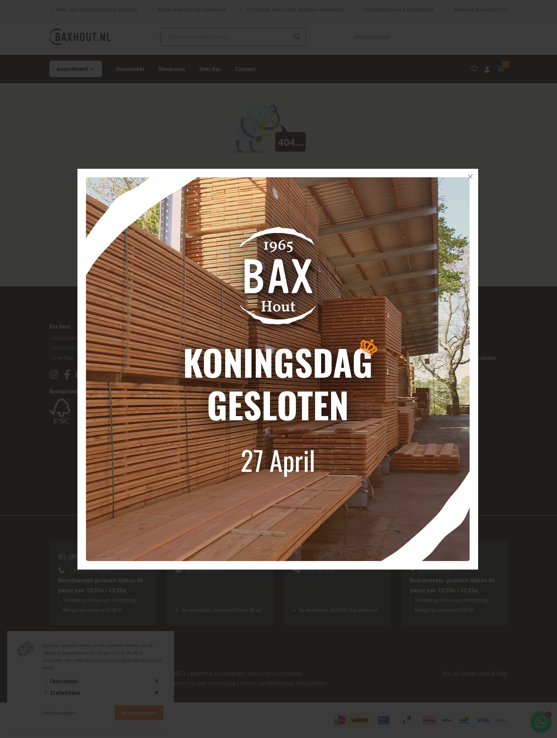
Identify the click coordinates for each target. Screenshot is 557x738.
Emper (467, 673)
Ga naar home (305, 242)
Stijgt (502, 673)
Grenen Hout (184, 412)
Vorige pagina (251, 242)
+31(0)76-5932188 (90, 570)
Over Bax (210, 68)
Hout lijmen (417, 465)
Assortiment (72, 68)
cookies (292, 673)
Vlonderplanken (305, 452)
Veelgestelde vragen (310, 347)
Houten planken (305, 422)
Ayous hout (183, 481)
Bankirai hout (185, 442)
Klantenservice (372, 37)
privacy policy (264, 673)
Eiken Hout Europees (194, 402)
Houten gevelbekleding (313, 402)
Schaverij (414, 435)
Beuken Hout (185, 471)
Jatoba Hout (184, 452)
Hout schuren (420, 445)
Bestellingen (301, 357)
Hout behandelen (424, 455)
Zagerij (412, 425)
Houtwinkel (130, 68)
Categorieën (184, 347)
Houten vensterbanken (313, 412)
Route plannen (435, 570)
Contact (245, 68)
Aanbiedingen (302, 367)
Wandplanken (311, 683)
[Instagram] (54, 374)
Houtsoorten (185, 337)
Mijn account (302, 337)
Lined (483, 673)
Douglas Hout (185, 392)
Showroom (171, 68)
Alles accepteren (139, 713)
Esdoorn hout (185, 461)
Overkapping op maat (311, 442)
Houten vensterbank (212, 683)
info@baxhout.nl (205, 570)
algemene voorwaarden (217, 673)
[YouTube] (80, 374)
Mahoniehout (185, 432)
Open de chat (319, 570)
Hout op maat (186, 357)
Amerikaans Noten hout (197, 422)
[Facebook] (67, 374)
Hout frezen (418, 475)
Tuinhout (297, 432)
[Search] (297, 37)
